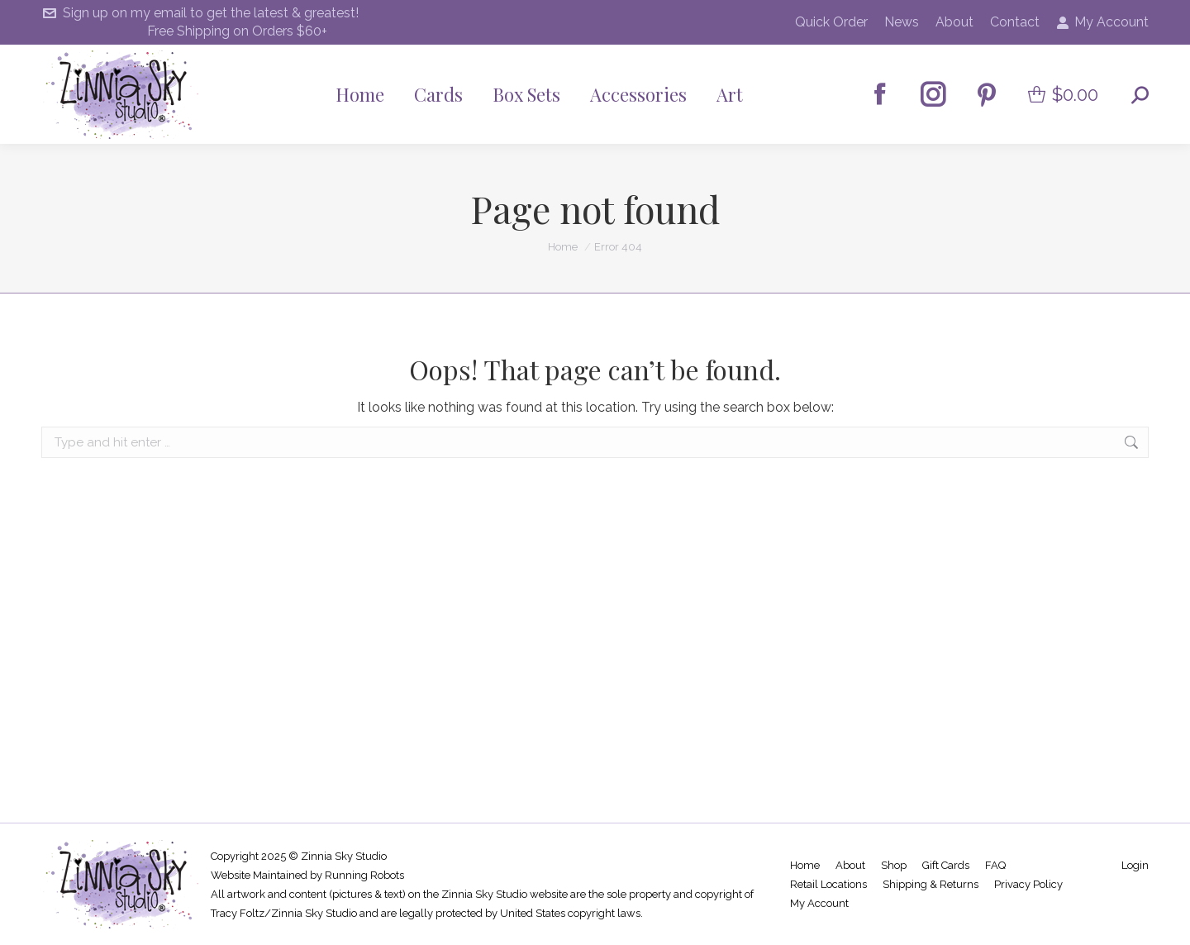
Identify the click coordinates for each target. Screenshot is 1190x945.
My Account (1102, 22)
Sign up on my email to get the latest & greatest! (200, 13)
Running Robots (364, 875)
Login (1135, 865)
